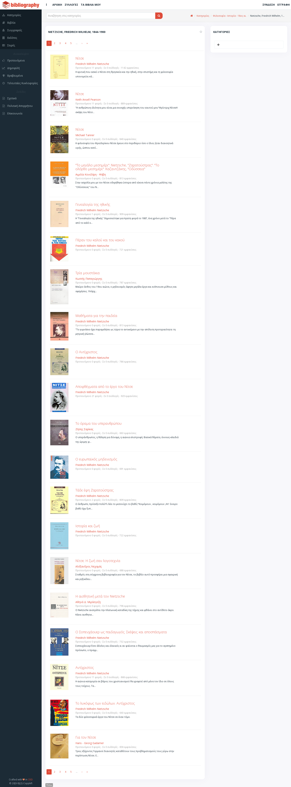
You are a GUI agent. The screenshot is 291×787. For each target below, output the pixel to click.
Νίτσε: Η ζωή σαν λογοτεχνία (97, 560)
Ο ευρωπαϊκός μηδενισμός (96, 459)
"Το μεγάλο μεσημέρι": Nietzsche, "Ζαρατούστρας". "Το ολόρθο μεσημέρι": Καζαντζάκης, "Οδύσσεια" (117, 167)
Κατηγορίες (203, 15)
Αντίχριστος (84, 667)
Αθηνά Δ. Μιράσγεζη (88, 602)
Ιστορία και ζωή (87, 526)
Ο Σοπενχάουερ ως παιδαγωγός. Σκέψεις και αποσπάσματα (121, 632)
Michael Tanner (84, 135)
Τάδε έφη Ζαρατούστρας (94, 490)
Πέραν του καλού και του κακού (100, 240)
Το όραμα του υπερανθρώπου (98, 423)
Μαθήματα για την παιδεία (96, 315)
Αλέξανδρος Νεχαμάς (88, 566)
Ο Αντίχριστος (86, 352)
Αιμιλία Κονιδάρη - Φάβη (90, 174)
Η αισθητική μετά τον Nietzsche (100, 596)
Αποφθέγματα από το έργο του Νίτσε (104, 386)
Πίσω (49, 785)
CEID (30, 779)
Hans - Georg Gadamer (89, 743)
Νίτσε (79, 58)
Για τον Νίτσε (85, 737)
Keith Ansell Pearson (88, 99)
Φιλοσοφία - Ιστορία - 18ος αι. (229, 15)
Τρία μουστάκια (87, 273)
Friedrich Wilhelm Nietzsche (92, 64)
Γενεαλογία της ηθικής (92, 204)
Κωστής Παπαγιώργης (88, 278)
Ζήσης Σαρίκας (84, 429)
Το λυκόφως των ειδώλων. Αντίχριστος (105, 703)
